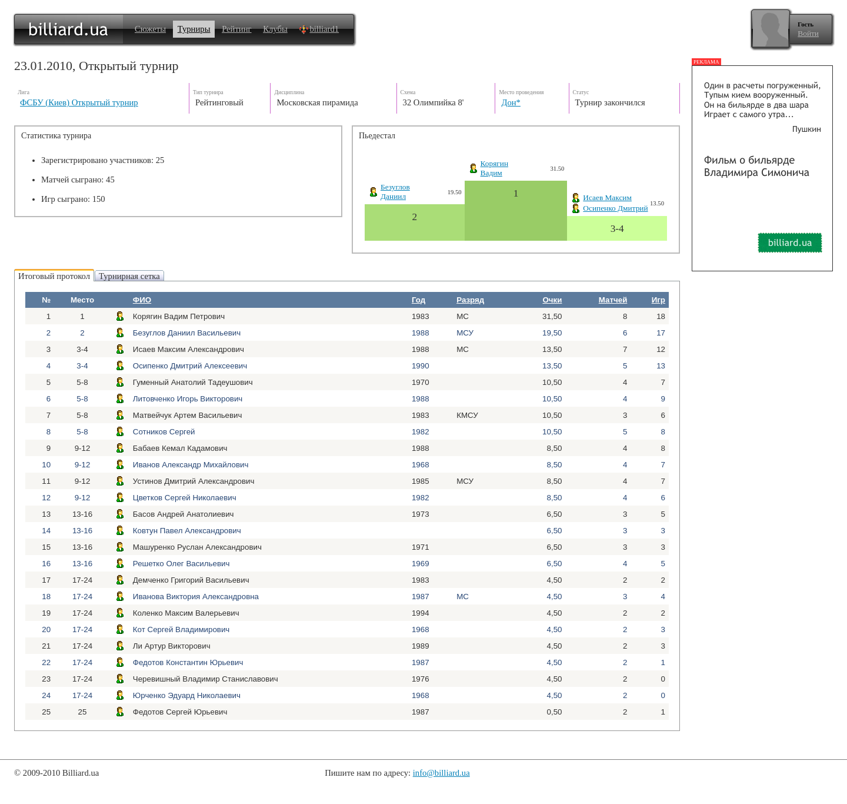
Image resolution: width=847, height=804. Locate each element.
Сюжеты (150, 29)
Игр (658, 299)
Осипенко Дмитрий (615, 208)
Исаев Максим (607, 197)
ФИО (142, 299)
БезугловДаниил (395, 191)
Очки (552, 299)
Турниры (194, 29)
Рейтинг (236, 29)
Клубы (275, 29)
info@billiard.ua (441, 773)
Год (418, 299)
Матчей (613, 299)
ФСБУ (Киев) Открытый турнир (79, 102)
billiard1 (319, 29)
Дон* (511, 102)
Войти (808, 33)
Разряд (470, 299)
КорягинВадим (494, 168)
